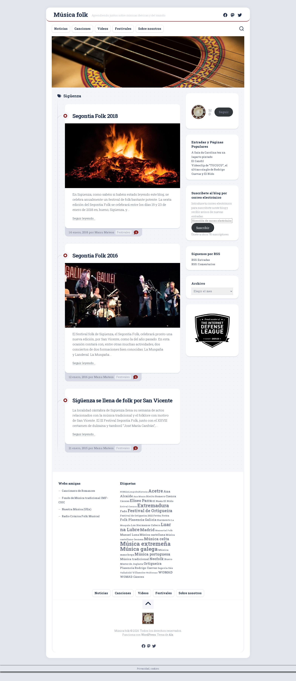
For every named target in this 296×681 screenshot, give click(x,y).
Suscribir (202, 229)
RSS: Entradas (200, 261)
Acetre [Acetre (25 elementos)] (155, 500)
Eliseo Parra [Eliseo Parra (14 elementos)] (141, 510)
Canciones (82, 30)
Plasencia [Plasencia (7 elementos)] (127, 577)
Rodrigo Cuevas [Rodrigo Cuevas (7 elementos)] (146, 577)
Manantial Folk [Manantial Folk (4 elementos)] (164, 540)
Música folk (71, 15)
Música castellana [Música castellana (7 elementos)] (152, 544)
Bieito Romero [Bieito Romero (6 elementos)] (155, 505)
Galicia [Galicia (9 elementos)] (150, 529)
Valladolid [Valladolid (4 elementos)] (126, 582)
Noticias (61, 30)
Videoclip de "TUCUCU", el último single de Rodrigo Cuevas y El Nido (209, 171)
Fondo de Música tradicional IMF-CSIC (83, 510)
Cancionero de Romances (78, 500)
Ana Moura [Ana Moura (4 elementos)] (139, 506)
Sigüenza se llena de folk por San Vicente (117, 405)
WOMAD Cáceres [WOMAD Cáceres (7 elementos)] (132, 586)
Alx (171, 644)
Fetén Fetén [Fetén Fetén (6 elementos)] (161, 525)
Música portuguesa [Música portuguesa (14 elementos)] (152, 563)
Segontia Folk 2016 (97, 257)
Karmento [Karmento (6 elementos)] (163, 529)
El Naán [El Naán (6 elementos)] (158, 510)
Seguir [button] (224, 113)
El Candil (197, 162)
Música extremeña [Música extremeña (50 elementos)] (145, 553)
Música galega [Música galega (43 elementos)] (139, 558)
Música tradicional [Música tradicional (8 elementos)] (134, 568)
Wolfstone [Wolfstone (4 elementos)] (152, 582)
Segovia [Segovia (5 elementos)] (163, 577)
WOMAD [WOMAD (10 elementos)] (165, 582)
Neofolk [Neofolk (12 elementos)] (157, 568)
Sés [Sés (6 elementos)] (170, 577)
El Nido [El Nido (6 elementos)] (168, 510)
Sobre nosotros (149, 30)
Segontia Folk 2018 (97, 117)
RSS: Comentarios (203, 266)
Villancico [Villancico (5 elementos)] (139, 581)
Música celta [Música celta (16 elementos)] (156, 548)
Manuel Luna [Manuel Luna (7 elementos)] (129, 544)
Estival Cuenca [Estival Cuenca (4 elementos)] (128, 516)
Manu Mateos (104, 234)
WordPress (148, 644)
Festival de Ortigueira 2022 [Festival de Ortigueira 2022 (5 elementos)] (136, 525)
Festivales (123, 30)
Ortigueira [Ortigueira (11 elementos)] (153, 573)
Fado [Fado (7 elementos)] (123, 520)
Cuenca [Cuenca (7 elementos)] (171, 505)
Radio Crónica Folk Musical (81, 525)
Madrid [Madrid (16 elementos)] (147, 539)
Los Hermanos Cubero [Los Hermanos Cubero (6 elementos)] (145, 534)
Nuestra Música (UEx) (76, 518)
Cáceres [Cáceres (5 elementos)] (124, 510)
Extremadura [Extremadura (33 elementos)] (153, 515)
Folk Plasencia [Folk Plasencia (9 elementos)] (132, 529)
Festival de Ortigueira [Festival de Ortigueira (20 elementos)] (150, 520)
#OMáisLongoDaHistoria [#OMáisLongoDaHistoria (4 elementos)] (134, 501)
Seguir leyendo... (84, 220)
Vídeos (102, 30)
